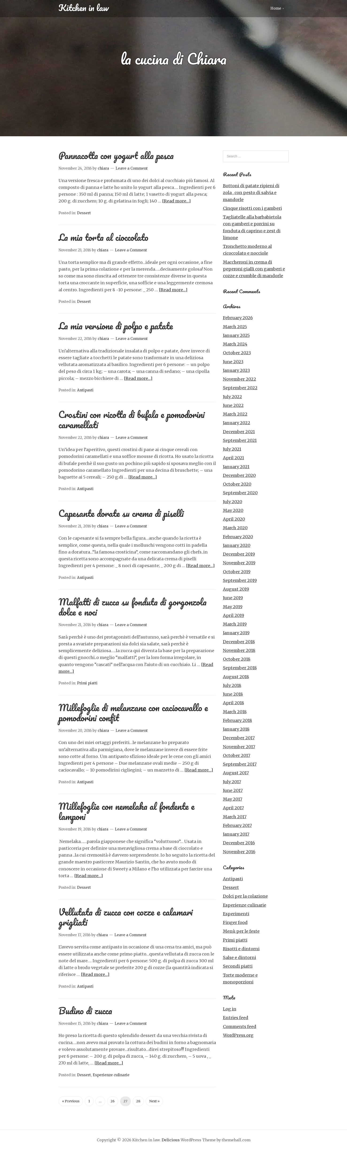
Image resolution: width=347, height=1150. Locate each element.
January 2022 (236, 422)
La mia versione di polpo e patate (115, 325)
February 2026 (238, 317)
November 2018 (239, 650)
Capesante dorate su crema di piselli (121, 513)
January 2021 (236, 466)
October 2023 (237, 352)
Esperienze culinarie (111, 1075)
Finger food (235, 922)
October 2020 (237, 484)
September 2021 (240, 440)
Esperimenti (236, 913)
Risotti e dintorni (241, 948)
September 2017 (240, 764)
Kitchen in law (83, 7)
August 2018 (236, 676)
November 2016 (239, 851)
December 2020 (239, 475)
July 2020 (232, 501)
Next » (154, 1101)
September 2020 (240, 492)
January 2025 (236, 335)
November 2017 (239, 746)
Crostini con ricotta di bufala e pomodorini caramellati (131, 419)
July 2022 (232, 396)
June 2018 (233, 694)
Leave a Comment (132, 168)
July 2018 (232, 685)
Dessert (84, 213)
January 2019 (236, 632)
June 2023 (233, 361)
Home (275, 8)
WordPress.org (238, 1035)
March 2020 (235, 527)
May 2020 (233, 510)
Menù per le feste (241, 931)
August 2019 (236, 589)
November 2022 (239, 379)
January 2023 (236, 370)
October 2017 (236, 755)
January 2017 (236, 834)
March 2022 (235, 414)
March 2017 (234, 816)
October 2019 (236, 571)
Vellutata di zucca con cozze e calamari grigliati (125, 916)
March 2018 (235, 711)
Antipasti (85, 390)
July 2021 (232, 449)
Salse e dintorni (239, 957)
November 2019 (239, 562)
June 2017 (233, 790)
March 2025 (235, 326)
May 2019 (232, 606)
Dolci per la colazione (245, 896)
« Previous (70, 1101)
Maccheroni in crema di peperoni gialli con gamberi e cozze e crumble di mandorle (254, 269)
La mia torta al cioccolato (103, 237)
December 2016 (239, 843)
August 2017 (236, 773)
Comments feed (239, 1026)
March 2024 (235, 344)
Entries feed (235, 1017)
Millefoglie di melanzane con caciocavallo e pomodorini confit (133, 712)
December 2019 (239, 554)
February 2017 (237, 825)
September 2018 (240, 668)
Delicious (171, 1140)
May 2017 (232, 799)
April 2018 (233, 703)
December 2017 (239, 738)
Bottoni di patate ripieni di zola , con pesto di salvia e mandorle (251, 192)
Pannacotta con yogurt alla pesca (116, 155)
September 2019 (240, 580)
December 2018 (239, 641)
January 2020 (236, 545)
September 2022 (240, 387)
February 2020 (238, 536)
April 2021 (233, 457)
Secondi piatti (238, 966)
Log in (229, 1009)
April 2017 (233, 808)
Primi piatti (87, 683)
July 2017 (232, 781)
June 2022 (233, 405)
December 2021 (239, 431)
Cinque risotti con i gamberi (252, 208)
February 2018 (237, 720)
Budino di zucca (85, 1010)
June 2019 (233, 597)
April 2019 (233, 615)
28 (138, 1101)
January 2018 (236, 729)
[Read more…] (176, 201)
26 (113, 1101)
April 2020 (234, 519)
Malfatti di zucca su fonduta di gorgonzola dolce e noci (132, 606)
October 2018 (236, 659)
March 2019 (235, 624)
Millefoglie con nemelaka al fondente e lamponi (126, 811)
